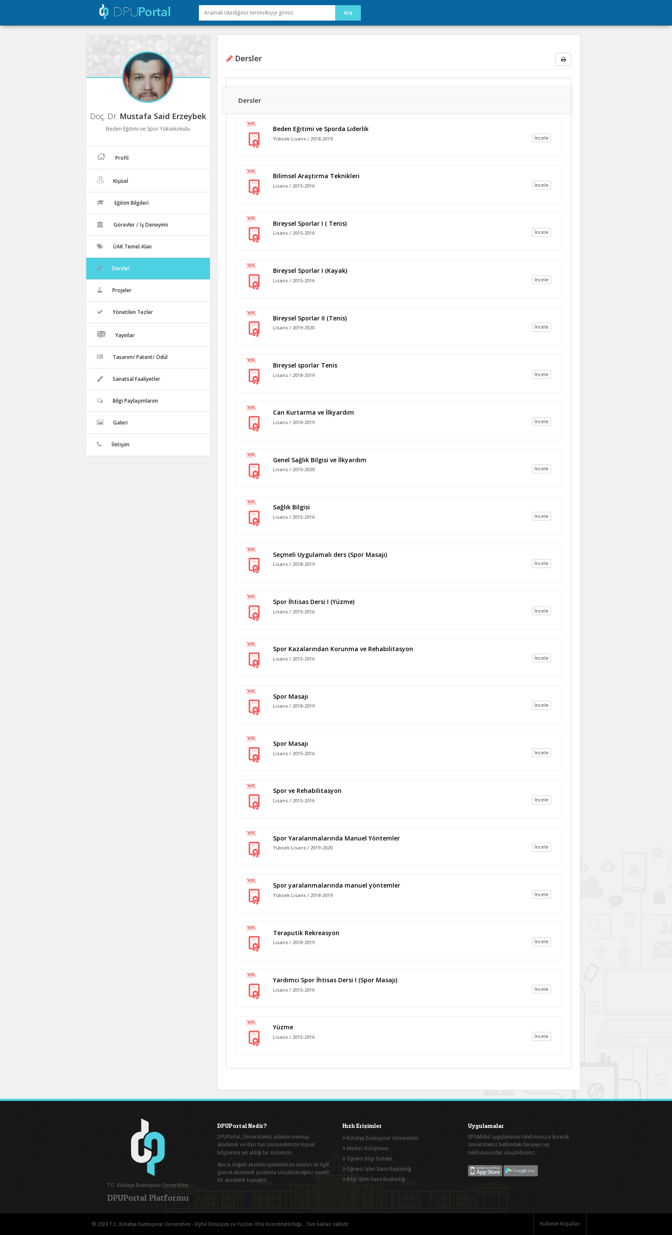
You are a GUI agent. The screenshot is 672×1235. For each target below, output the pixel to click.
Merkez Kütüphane (365, 1148)
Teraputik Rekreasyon (306, 933)
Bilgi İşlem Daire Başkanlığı (373, 1179)
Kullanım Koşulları (560, 1223)
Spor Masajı (290, 696)
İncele (541, 138)
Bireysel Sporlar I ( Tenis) (310, 223)
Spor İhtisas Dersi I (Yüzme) (313, 602)
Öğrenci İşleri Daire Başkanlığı (376, 1169)
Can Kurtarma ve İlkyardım (313, 412)
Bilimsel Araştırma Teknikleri (316, 176)
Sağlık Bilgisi (291, 507)
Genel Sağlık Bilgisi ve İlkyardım (319, 460)
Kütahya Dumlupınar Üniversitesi (380, 1138)
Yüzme (283, 1027)
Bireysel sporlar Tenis (305, 365)
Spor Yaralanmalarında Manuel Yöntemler (336, 838)
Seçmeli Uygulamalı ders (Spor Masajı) (330, 554)
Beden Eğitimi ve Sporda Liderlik (321, 129)
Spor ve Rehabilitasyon (307, 790)
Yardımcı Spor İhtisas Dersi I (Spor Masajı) (335, 980)
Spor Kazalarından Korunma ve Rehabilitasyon (343, 649)
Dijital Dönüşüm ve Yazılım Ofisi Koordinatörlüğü (249, 1224)
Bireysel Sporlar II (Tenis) (310, 318)
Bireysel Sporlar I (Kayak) (310, 270)
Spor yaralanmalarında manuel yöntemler (336, 885)
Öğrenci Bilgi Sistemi (367, 1158)
